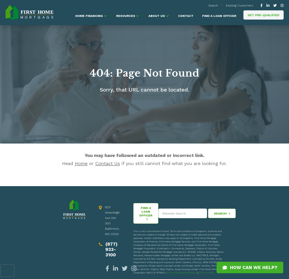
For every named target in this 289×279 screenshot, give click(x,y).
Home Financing (88, 16)
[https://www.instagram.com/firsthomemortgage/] (281, 5)
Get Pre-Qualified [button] (263, 15)
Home (81, 164)
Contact (185, 16)
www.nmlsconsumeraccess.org (181, 273)
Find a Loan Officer (219, 16)
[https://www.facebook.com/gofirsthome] (262, 5)
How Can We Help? (250, 267)
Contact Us (107, 164)
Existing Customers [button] (239, 5)
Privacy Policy (207, 273)
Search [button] (213, 5)
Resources (124, 16)
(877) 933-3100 (111, 250)
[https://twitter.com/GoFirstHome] (275, 5)
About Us (155, 16)
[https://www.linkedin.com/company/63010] (267, 5)
